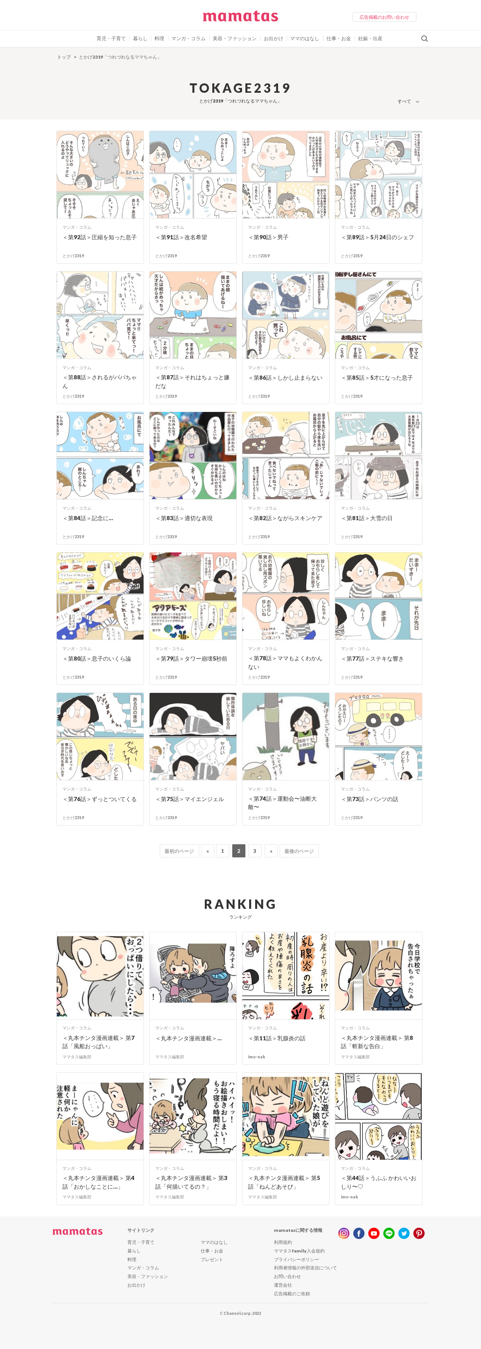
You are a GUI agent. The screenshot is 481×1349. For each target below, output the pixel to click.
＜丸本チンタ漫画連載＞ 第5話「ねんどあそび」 (284, 1182)
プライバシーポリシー (296, 1259)
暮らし (140, 38)
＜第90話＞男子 (268, 237)
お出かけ (273, 38)
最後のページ (299, 851)
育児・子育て (111, 38)
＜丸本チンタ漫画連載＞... (188, 1038)
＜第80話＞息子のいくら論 (96, 658)
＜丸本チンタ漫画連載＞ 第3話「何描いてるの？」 (191, 1182)
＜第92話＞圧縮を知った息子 (99, 237)
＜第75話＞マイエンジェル (189, 798)
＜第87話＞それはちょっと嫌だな (192, 381)
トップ (64, 57)
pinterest (419, 1233)
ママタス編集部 (76, 1056)
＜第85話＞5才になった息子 (377, 377)
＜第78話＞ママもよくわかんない (285, 662)
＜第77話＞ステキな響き (372, 658)
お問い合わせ (287, 1276)
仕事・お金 (339, 38)
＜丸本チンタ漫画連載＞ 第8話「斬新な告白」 (377, 1042)
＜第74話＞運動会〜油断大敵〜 (282, 802)
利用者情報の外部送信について (305, 1268)
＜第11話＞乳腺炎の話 (277, 1038)
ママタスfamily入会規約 (299, 1251)
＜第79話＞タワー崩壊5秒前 (191, 658)
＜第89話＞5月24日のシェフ (377, 237)
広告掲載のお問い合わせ (384, 17)
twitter (404, 1233)
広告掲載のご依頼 (292, 1293)
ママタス (240, 19)
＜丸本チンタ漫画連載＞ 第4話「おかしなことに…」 (98, 1182)
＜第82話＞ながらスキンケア (285, 518)
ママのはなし (304, 38)
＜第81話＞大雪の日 (367, 518)
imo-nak (256, 1056)
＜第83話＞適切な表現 (184, 518)
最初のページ (179, 851)
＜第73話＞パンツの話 (369, 798)
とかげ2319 (73, 255)
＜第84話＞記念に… (87, 518)
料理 (159, 38)
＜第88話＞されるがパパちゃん (99, 381)
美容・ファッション (235, 38)
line (389, 1233)
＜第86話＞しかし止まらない (285, 377)
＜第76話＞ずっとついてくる (99, 798)
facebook (359, 1233)
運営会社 (283, 1285)
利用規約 (283, 1242)
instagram (343, 1233)
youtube (374, 1233)
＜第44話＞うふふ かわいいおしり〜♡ (378, 1182)
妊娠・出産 (370, 38)
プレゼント (212, 1259)
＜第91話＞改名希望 (181, 237)
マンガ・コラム (188, 38)
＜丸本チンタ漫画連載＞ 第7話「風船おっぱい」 (98, 1042)
